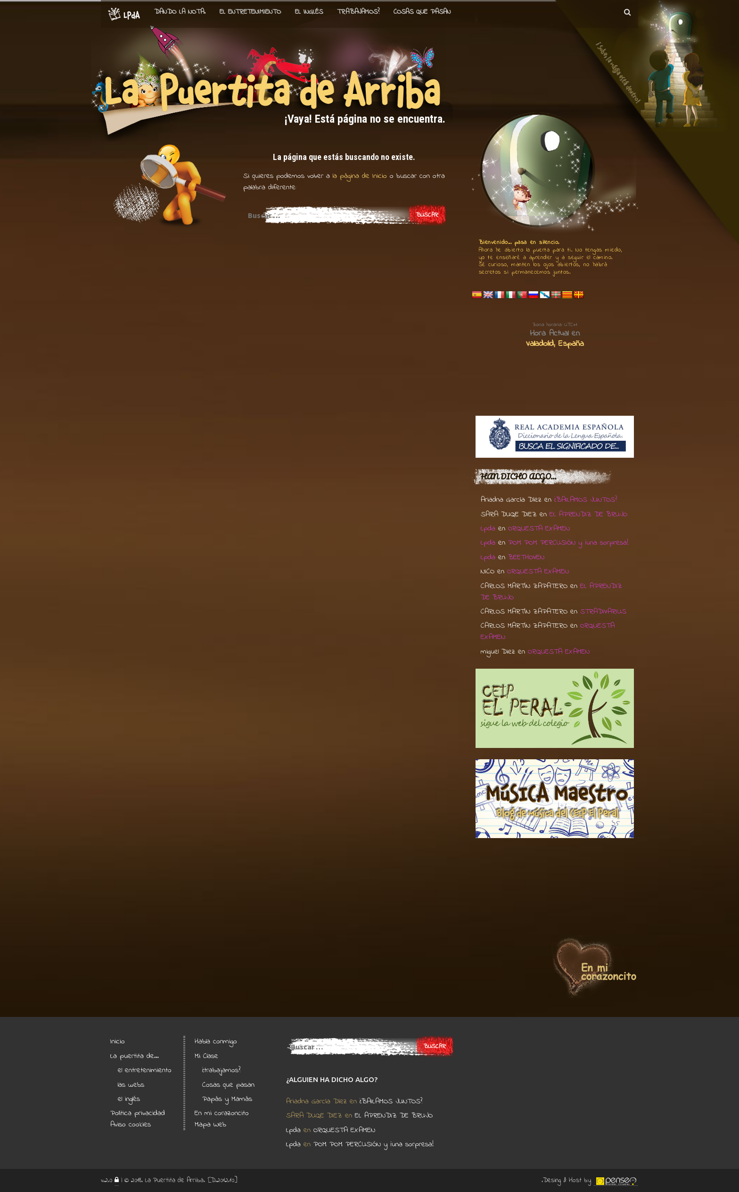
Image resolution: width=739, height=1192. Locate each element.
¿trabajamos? (221, 1070)
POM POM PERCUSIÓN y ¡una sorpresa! (568, 542)
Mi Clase (206, 1056)
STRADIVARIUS (603, 611)
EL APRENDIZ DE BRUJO (588, 514)
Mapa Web (210, 1124)
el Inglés (309, 12)
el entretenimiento (250, 12)
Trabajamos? (358, 12)
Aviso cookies (130, 1124)
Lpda (488, 528)
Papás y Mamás (227, 1099)
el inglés (129, 1099)
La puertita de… (134, 1056)
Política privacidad (137, 1113)
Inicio (117, 1041)
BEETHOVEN (526, 557)
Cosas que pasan (422, 12)
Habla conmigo (216, 1041)
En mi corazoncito (222, 1113)
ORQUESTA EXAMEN (539, 528)
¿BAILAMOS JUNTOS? (585, 499)
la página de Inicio (358, 176)
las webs (131, 1085)
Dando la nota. (179, 12)
